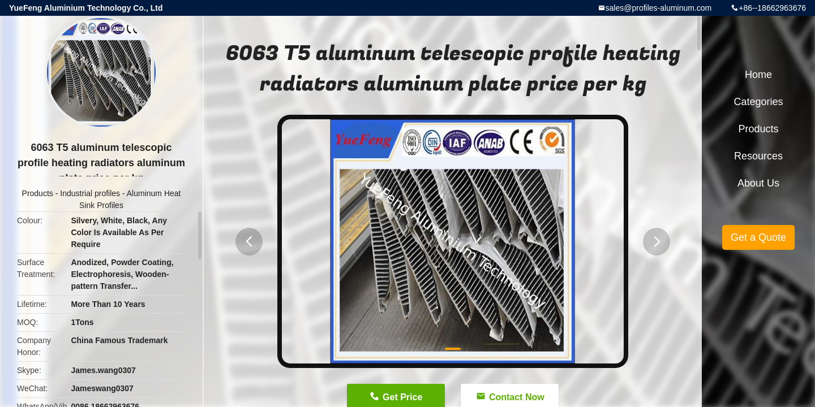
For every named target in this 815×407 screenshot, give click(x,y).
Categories (758, 101)
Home (758, 74)
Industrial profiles (90, 193)
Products (37, 193)
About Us (758, 183)
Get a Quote (758, 237)
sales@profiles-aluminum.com (659, 7)
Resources (758, 156)
